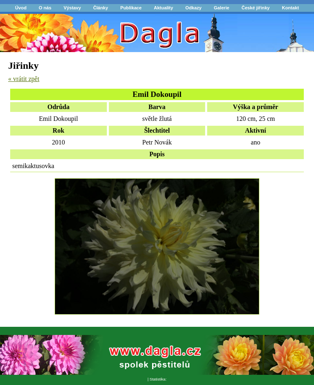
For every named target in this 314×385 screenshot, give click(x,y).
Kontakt (290, 7)
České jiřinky (255, 7)
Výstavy (72, 7)
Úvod (21, 7)
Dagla (16, 27)
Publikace (131, 7)
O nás (45, 7)
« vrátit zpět (23, 78)
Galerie (221, 7)
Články (100, 7)
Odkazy (194, 7)
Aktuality (163, 7)
